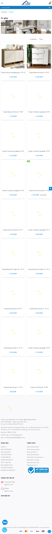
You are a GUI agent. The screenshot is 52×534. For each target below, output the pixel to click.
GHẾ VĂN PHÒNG (6, 454)
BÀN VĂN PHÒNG (6, 449)
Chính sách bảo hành (33, 447)
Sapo (48, 527)
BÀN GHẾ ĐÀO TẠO (7, 465)
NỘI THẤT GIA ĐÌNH (7, 467)
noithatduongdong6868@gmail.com (15, 437)
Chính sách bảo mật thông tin (35, 457)
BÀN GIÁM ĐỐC (5, 452)
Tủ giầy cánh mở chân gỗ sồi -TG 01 (39, 190)
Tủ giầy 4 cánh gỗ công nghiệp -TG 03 (39, 151)
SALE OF (3, 447)
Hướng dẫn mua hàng (33, 460)
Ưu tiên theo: (33, 39)
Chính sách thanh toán (33, 454)
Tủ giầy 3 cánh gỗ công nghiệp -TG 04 (13, 151)
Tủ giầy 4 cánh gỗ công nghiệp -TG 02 (13, 190)
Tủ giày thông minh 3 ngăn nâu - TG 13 (13, 269)
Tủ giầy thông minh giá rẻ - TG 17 (13, 348)
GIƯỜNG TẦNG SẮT (7, 460)
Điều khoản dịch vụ (32, 465)
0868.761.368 (8, 484)
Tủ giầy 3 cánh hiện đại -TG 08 (39, 387)
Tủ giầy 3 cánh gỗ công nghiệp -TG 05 (39, 112)
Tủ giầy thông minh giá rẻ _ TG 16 (39, 308)
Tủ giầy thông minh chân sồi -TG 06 (13, 112)
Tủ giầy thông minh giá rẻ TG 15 (13, 308)
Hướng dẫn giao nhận (33, 462)
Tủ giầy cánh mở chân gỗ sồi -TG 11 (13, 230)
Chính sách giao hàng (33, 449)
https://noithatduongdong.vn (14, 435)
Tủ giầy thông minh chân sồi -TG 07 (39, 72)
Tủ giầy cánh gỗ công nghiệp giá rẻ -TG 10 (13, 72)
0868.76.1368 (11, 432)
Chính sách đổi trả (32, 452)
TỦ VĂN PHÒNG (6, 457)
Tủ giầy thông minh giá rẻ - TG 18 (13, 387)
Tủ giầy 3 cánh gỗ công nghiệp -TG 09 (39, 348)
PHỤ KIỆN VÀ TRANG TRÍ (8, 470)
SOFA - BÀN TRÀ (6, 462)
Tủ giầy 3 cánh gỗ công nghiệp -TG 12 (39, 230)
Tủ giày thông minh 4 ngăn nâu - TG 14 (39, 269)
